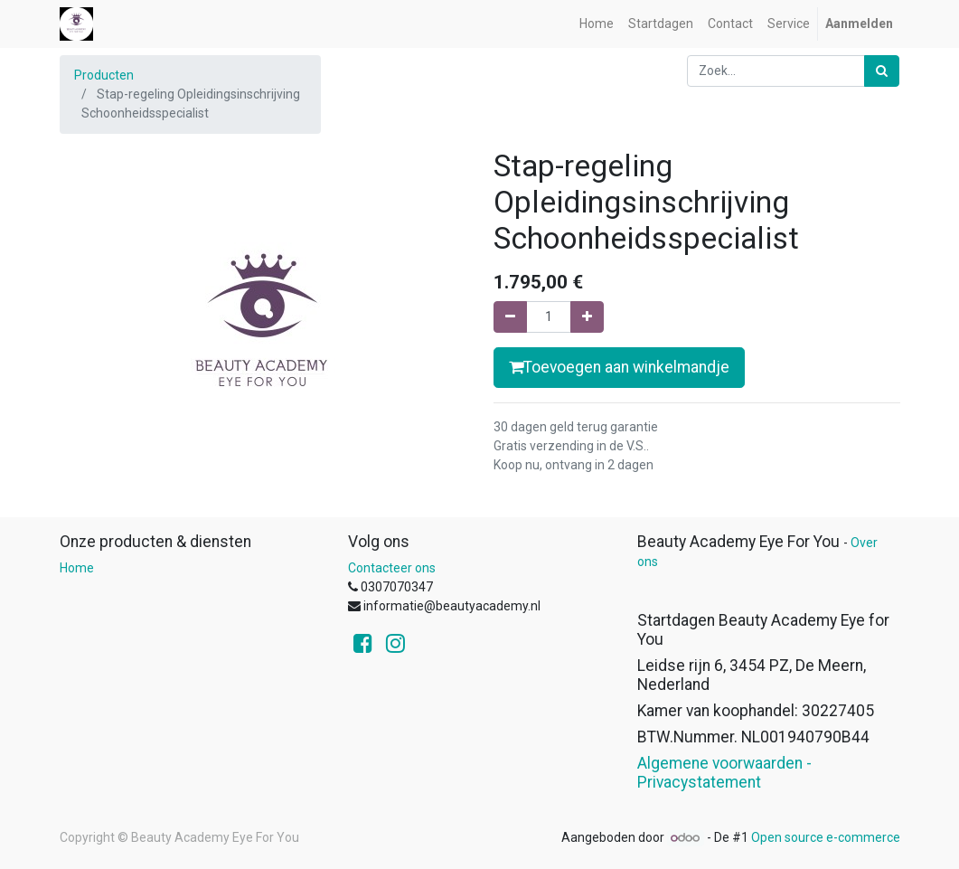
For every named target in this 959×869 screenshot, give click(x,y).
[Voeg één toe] (587, 317)
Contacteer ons (392, 568)
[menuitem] (596, 24)
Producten (104, 75)
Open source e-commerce (825, 837)
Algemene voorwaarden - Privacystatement (724, 772)
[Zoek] (881, 71)
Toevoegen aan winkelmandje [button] (619, 367)
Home (77, 568)
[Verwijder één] (510, 317)
